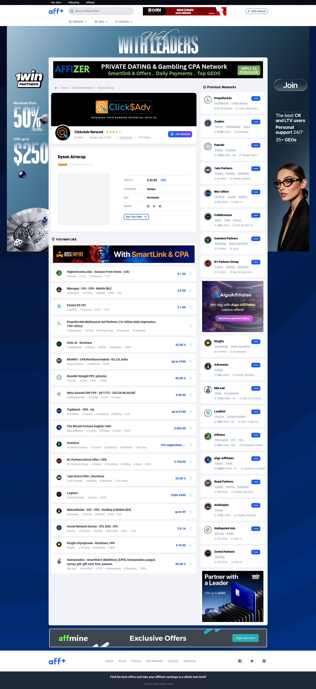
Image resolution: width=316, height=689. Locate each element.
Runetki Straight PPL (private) (87, 376)
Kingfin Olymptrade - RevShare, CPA (91, 543)
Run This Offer (136, 217)
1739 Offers (144, 137)
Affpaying (73, 2)
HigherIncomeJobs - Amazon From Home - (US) (98, 271)
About (122, 661)
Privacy (136, 661)
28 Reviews (126, 137)
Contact (173, 661)
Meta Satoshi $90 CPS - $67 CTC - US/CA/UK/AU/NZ (101, 392)
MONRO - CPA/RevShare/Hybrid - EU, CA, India (97, 359)
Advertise (189, 661)
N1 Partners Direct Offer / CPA (87, 459)
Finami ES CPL (76, 305)
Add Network (154, 661)
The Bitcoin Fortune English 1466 (89, 426)
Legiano (72, 493)
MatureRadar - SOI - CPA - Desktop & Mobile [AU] (99, 509)
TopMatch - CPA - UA (80, 409)
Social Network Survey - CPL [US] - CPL (92, 526)
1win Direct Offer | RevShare (85, 476)
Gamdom (73, 443)
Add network (256, 11)
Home (64, 87)
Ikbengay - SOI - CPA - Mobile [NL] (89, 288)
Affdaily (90, 2)
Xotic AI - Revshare (79, 342)
